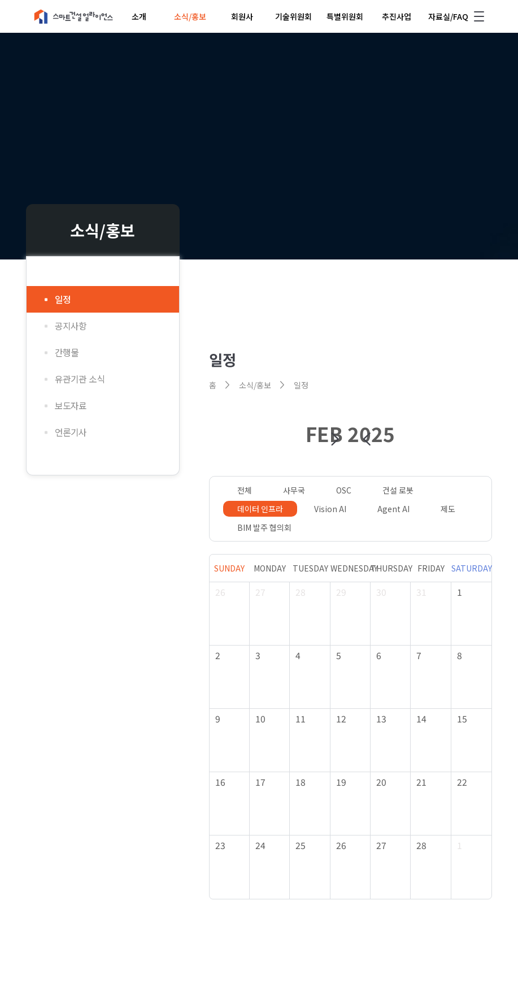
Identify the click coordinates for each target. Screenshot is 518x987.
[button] (334, 439)
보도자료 (70, 405)
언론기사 (70, 432)
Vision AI (330, 508)
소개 (139, 16)
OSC (343, 490)
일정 (63, 299)
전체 (244, 490)
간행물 (67, 352)
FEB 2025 (350, 433)
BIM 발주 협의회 (264, 527)
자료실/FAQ (448, 16)
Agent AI (393, 508)
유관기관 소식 (80, 379)
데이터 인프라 (260, 508)
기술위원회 (293, 16)
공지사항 (70, 325)
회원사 (242, 16)
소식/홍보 (190, 16)
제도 (448, 508)
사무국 (294, 490)
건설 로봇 (397, 490)
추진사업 (396, 16)
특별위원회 (345, 16)
